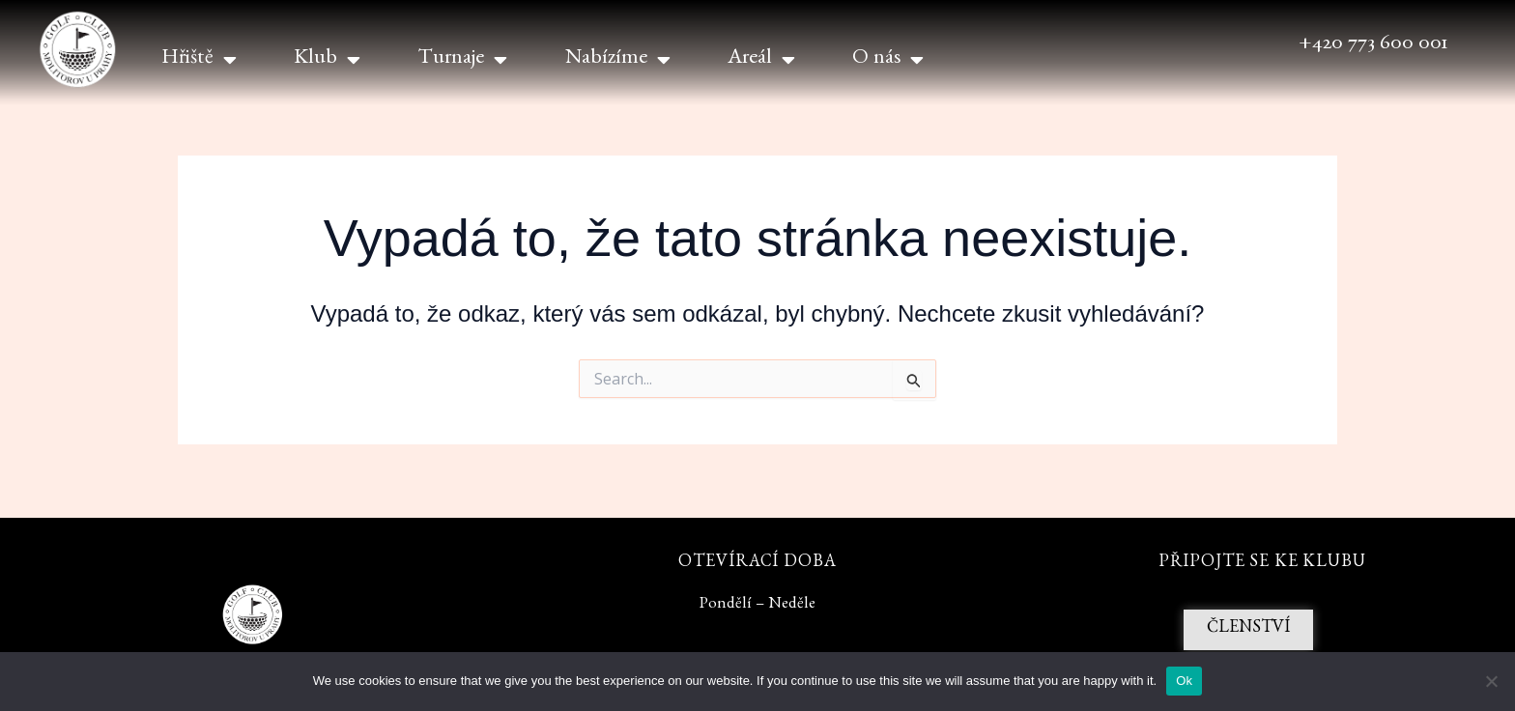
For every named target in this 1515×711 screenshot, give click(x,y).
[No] (1491, 681)
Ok (1184, 680)
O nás (888, 60)
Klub (327, 60)
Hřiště (199, 60)
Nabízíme (618, 60)
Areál (761, 60)
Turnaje (462, 60)
